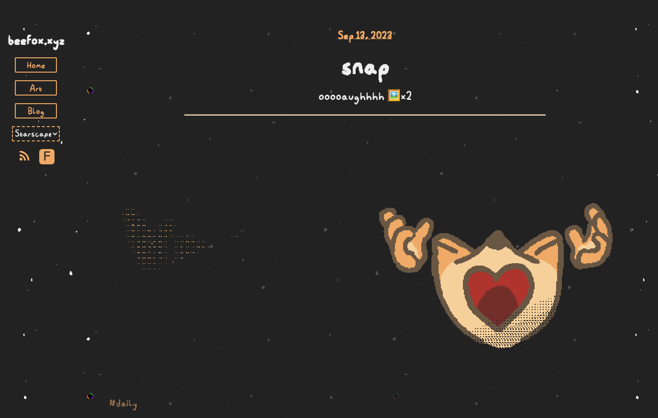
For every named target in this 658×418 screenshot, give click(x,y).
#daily (123, 402)
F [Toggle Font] (46, 156)
